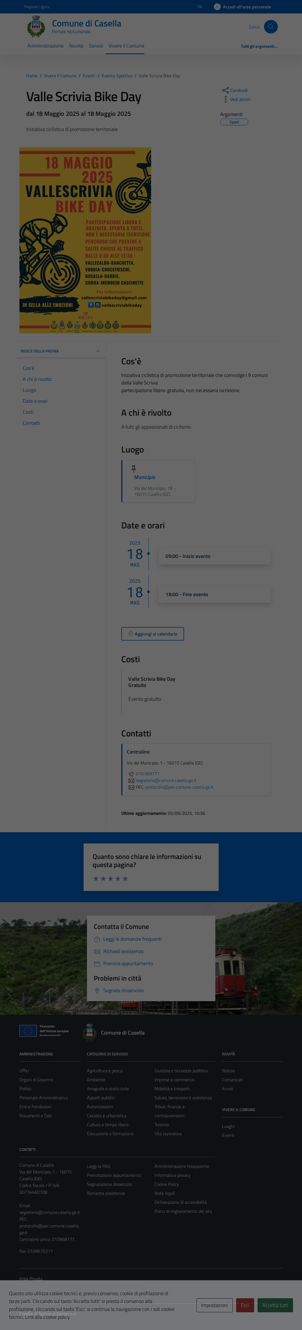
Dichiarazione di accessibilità (181, 1202)
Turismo (162, 1124)
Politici (25, 1088)
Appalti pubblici (101, 1097)
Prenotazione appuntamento (114, 1175)
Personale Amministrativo (43, 1097)
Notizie (228, 1070)
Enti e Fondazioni (35, 1106)
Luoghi (228, 1126)
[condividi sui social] (234, 90)
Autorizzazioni (100, 1106)
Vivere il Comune (126, 45)
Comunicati (232, 1079)
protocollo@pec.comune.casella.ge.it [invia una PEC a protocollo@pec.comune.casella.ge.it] (179, 787)
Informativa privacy (173, 1175)
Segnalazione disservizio (109, 1184)
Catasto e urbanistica (106, 1115)
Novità (76, 45)
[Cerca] (271, 26)
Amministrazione (45, 45)
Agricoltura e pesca (104, 1070)
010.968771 (143, 773)
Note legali (165, 1193)
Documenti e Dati (35, 1115)
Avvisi (227, 1088)
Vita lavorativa (168, 1133)
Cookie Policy (167, 1184)
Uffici (24, 1070)
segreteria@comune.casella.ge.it (49, 1212)
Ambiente (96, 1079)
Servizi (96, 45)
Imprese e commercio (174, 1079)
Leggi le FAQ (98, 1166)
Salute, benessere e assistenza (183, 1097)
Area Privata (30, 1278)
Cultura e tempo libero (107, 1124)
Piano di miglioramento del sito (183, 1211)
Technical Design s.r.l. (57, 1313)
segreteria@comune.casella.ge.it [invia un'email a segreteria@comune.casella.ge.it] (161, 780)
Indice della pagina (61, 351)
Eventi (228, 1135)
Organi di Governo (36, 1079)
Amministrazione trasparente (182, 1166)
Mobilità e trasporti (172, 1088)
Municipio (145, 477)
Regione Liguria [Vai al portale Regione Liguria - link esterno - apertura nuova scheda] (37, 7)
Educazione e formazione (110, 1133)
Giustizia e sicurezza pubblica (181, 1070)
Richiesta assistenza (106, 1193)
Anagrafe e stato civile (108, 1088)
